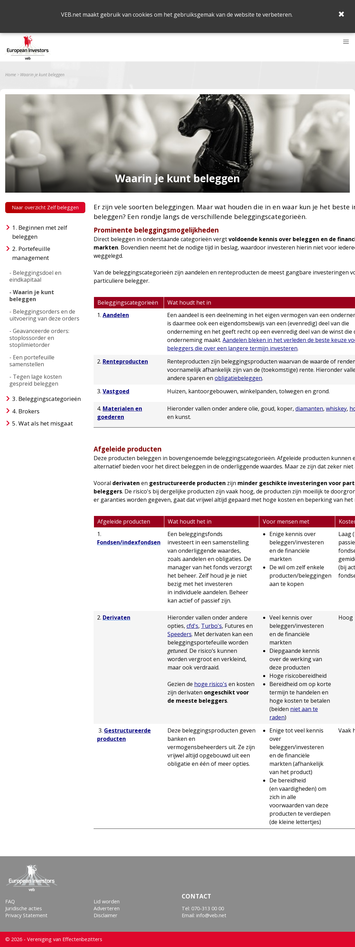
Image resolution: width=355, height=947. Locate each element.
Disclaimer (106, 915)
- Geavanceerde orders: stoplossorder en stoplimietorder (39, 338)
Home (10, 75)
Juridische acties (23, 908)
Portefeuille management (31, 253)
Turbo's (211, 626)
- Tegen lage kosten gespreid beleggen (35, 380)
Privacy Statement (26, 915)
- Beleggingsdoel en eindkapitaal (35, 276)
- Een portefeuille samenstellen (31, 360)
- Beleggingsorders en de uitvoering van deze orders (44, 315)
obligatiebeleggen (238, 378)
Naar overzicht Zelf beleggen (45, 207)
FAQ (10, 901)
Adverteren (107, 908)
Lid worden (107, 901)
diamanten (309, 408)
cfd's (192, 626)
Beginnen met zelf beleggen (39, 231)
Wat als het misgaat (45, 423)
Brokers (29, 411)
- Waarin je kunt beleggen (31, 295)
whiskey (336, 408)
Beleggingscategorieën (49, 399)
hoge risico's (210, 684)
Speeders (179, 634)
